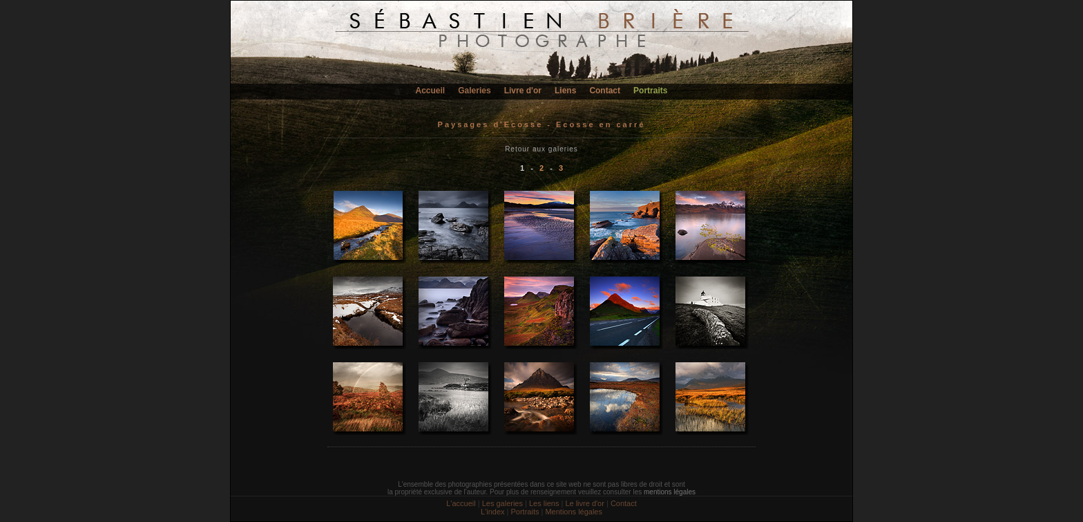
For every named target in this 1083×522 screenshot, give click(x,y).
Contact (604, 90)
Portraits (650, 90)
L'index (493, 511)
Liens (565, 90)
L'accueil (460, 503)
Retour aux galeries (541, 149)
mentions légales (670, 492)
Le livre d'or (584, 503)
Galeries (474, 90)
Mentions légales (573, 511)
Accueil (430, 90)
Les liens (544, 503)
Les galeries (502, 503)
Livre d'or (523, 90)
